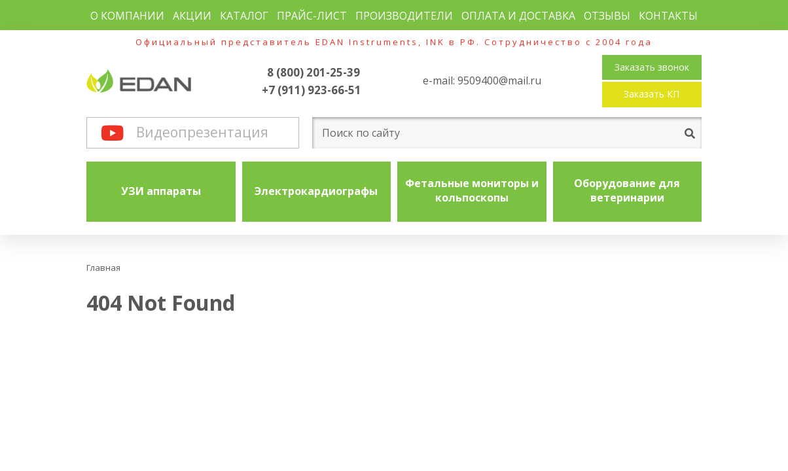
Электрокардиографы (316, 191)
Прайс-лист (312, 16)
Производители (404, 16)
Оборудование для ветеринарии (627, 190)
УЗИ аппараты (161, 191)
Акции (192, 16)
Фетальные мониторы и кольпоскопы (472, 190)
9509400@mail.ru (499, 80)
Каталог (244, 16)
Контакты (668, 16)
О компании (127, 16)
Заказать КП (651, 94)
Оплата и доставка (518, 16)
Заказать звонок (652, 67)
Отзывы (607, 16)
